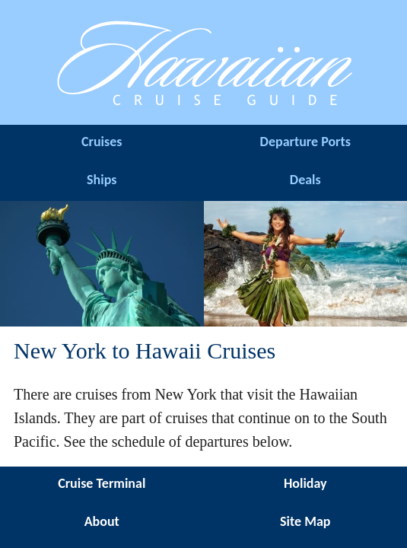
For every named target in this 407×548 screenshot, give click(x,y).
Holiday (305, 483)
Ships (101, 179)
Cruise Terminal (101, 483)
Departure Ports (305, 141)
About (101, 521)
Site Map (305, 521)
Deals (305, 179)
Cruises (101, 141)
